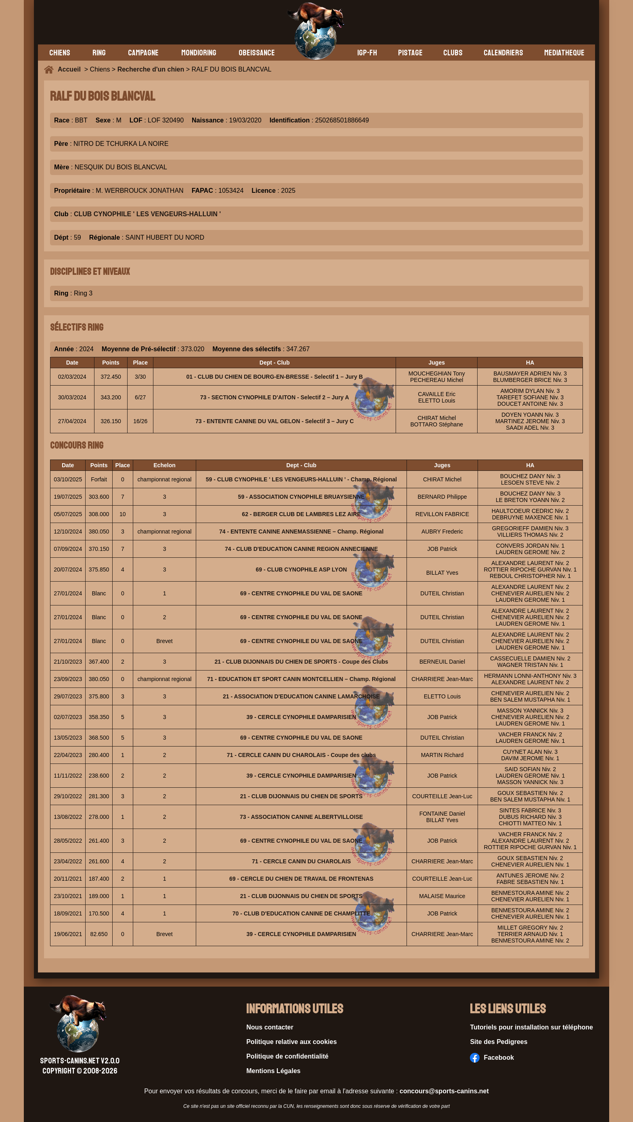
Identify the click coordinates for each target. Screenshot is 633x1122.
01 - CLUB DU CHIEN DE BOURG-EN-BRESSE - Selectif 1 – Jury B (275, 376)
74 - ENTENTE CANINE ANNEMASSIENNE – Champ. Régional (301, 531)
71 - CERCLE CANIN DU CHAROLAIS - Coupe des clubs (301, 755)
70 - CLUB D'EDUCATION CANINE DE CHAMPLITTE (301, 913)
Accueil (71, 69)
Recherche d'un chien (150, 69)
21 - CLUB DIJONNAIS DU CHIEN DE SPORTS (301, 796)
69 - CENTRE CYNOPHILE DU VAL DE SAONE (301, 593)
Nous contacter (269, 1027)
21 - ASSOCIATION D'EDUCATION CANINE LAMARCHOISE (301, 696)
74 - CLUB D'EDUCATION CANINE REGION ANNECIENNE (301, 549)
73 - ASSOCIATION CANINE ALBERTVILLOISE (301, 817)
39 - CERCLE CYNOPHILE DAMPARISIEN (301, 717)
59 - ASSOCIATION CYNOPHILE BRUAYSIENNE (301, 497)
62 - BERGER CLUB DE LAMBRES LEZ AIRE (301, 514)
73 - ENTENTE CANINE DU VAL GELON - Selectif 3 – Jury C (274, 421)
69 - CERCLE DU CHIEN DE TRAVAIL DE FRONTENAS (301, 878)
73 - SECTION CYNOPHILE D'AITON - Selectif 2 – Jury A (274, 397)
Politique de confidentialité (287, 1056)
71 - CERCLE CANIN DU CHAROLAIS (301, 861)
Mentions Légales (273, 1070)
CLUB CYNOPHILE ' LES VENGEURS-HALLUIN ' (147, 214)
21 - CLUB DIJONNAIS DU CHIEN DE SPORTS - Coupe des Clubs (301, 661)
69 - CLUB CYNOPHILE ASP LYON (301, 569)
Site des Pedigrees (498, 1041)
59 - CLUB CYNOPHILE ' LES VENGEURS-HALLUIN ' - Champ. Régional (301, 479)
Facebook (492, 1058)
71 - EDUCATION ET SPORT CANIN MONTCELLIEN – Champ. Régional (301, 679)
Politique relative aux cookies (291, 1041)
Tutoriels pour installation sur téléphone (531, 1027)
